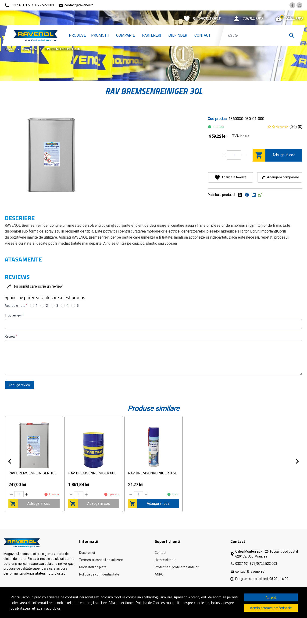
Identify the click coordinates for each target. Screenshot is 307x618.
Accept (270, 597)
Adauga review (19, 385)
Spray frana (29, 49)
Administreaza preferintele (271, 608)
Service (9, 49)
